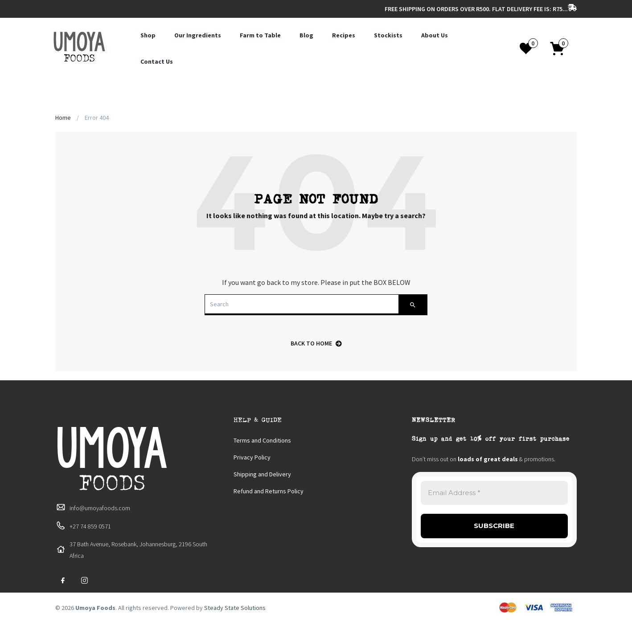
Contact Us (156, 61)
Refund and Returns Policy (269, 491)
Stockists (388, 35)
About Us (434, 35)
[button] (562, 48)
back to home (316, 343)
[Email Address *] (494, 493)
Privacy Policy (252, 457)
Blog (306, 35)
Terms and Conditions (262, 440)
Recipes (343, 35)
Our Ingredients (197, 35)
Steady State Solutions (235, 608)
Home (63, 118)
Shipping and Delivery (262, 474)
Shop (148, 35)
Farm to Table (260, 35)
